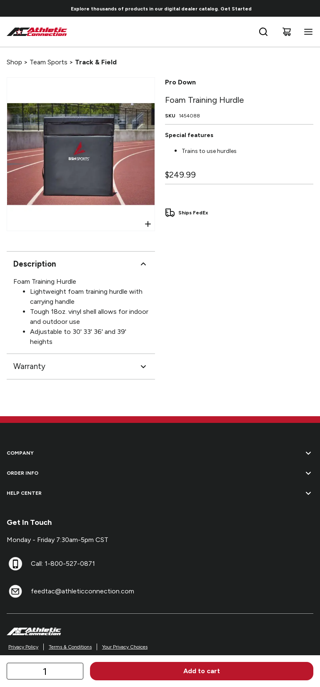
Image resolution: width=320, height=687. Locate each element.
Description (80, 264)
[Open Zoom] (148, 224)
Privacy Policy (23, 647)
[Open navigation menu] (306, 31)
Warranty (80, 366)
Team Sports (49, 62)
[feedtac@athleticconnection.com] (15, 591)
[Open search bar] (263, 31)
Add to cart (201, 671)
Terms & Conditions (70, 647)
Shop (14, 62)
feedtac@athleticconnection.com (82, 591)
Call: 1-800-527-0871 (63, 563)
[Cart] (286, 31)
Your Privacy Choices (125, 647)
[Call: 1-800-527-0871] (15, 563)
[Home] (37, 32)
